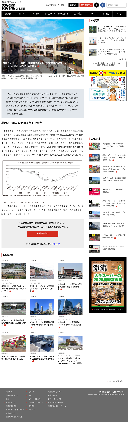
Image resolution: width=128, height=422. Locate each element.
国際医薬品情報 (11, 406)
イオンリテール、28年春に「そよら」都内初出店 (113, 213)
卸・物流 (106, 14)
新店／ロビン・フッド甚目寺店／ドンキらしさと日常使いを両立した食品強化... (113, 203)
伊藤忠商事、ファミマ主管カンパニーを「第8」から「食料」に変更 (114, 146)
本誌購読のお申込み (55, 392)
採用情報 (31, 406)
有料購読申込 (86, 5)
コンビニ (36, 14)
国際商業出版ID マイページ (57, 406)
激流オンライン (7, 76)
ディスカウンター (64, 14)
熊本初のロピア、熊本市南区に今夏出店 (113, 190)
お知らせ (31, 392)
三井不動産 (21, 70)
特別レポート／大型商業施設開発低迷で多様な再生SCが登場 (42, 323)
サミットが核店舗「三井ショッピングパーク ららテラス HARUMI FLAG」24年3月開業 (70, 360)
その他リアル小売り (22, 76)
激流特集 (8, 14)
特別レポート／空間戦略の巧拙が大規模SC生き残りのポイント (70, 286)
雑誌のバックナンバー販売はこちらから (108, 309)
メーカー (119, 14)
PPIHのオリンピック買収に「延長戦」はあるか (114, 236)
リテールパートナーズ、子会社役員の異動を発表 (113, 247)
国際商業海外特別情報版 (14, 417)
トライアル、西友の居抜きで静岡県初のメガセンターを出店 (113, 225)
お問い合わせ (52, 395)
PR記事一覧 (122, 59)
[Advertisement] (107, 119)
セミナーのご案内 (34, 399)
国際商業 (9, 392)
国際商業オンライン (13, 395)
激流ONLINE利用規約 (55, 402)
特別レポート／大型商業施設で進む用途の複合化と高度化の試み (14, 322)
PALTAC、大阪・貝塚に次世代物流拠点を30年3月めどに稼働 (114, 179)
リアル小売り (78, 14)
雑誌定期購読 (51, 5)
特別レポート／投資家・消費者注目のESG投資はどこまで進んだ (42, 358)
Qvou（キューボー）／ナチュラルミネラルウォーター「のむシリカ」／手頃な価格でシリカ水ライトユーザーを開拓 (112, 29)
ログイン (73, 5)
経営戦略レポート (12, 413)
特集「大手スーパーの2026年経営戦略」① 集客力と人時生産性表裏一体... (114, 157)
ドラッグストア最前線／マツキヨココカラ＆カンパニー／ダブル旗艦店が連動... (113, 169)
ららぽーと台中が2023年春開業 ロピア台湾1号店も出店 (13, 357)
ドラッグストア (50, 14)
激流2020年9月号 (32, 70)
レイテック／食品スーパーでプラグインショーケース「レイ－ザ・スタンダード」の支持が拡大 (112, 51)
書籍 (30, 395)
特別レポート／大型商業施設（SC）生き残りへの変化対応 (69, 323)
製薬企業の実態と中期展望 (15, 409)
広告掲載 (61, 5)
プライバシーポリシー (55, 399)
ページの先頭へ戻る (116, 381)
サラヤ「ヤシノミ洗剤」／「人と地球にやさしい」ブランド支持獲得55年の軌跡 (112, 40)
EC (92, 14)
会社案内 (31, 409)
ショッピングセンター (9, 70)
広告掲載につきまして (36, 402)
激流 (7, 399)
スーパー (22, 14)
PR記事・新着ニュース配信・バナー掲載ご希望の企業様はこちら (107, 64)
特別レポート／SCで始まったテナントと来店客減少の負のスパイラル (14, 288)
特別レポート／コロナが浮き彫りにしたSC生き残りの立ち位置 (42, 288)
